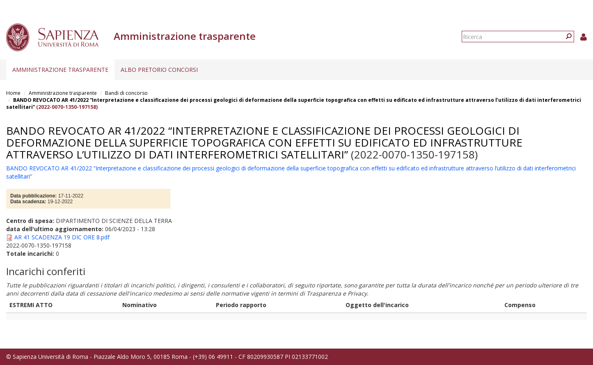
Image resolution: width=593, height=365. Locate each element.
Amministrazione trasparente (60, 69)
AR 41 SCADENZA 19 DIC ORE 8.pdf (62, 237)
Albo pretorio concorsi (159, 69)
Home (13, 93)
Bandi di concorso (126, 93)
